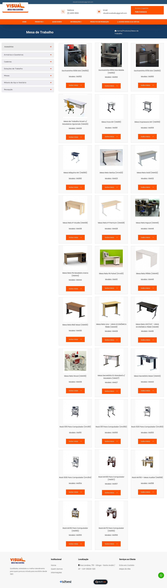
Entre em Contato (126, 565)
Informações (56, 572)
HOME (24, 22)
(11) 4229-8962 (73, 13)
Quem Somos (56, 569)
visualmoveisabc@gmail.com (83, 2)
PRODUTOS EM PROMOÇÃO (99, 22)
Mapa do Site (124, 569)
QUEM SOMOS (57, 22)
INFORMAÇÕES (76, 22)
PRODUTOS (39, 22)
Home (118, 31)
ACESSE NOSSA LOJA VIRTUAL (128, 22)
